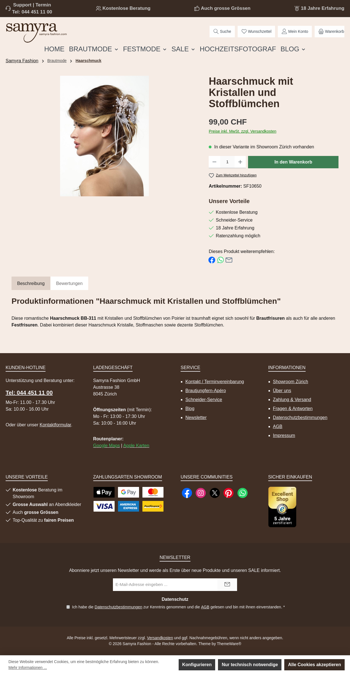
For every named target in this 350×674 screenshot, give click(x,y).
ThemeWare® (229, 643)
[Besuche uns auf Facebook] (187, 493)
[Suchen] (222, 31)
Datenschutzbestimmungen (300, 417)
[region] (104, 136)
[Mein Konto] (295, 31)
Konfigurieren (197, 664)
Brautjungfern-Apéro (205, 390)
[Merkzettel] (256, 31)
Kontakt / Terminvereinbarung (214, 381)
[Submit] (227, 584)
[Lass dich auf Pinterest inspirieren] (228, 493)
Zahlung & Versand (292, 399)
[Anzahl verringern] (214, 162)
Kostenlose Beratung (127, 8)
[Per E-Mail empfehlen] (229, 259)
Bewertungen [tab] (69, 283)
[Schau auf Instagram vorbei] (200, 493)
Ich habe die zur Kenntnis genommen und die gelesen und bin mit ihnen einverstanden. (178, 607)
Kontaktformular (55, 424)
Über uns (282, 390)
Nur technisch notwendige (250, 664)
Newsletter (196, 417)
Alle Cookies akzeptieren (314, 664)
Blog (189, 408)
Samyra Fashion (22, 60)
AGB (278, 426)
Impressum (284, 435)
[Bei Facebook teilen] (212, 259)
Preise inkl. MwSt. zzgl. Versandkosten (242, 131)
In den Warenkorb (293, 162)
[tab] (31, 284)
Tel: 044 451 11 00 (32, 12)
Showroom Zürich (290, 381)
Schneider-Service (203, 399)
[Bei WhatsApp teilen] (220, 259)
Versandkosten (160, 638)
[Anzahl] (227, 162)
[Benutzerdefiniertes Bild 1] (282, 507)
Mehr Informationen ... (27, 667)
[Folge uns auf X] (214, 493)
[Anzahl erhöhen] (240, 162)
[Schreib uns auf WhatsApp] (242, 493)
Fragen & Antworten (293, 408)
